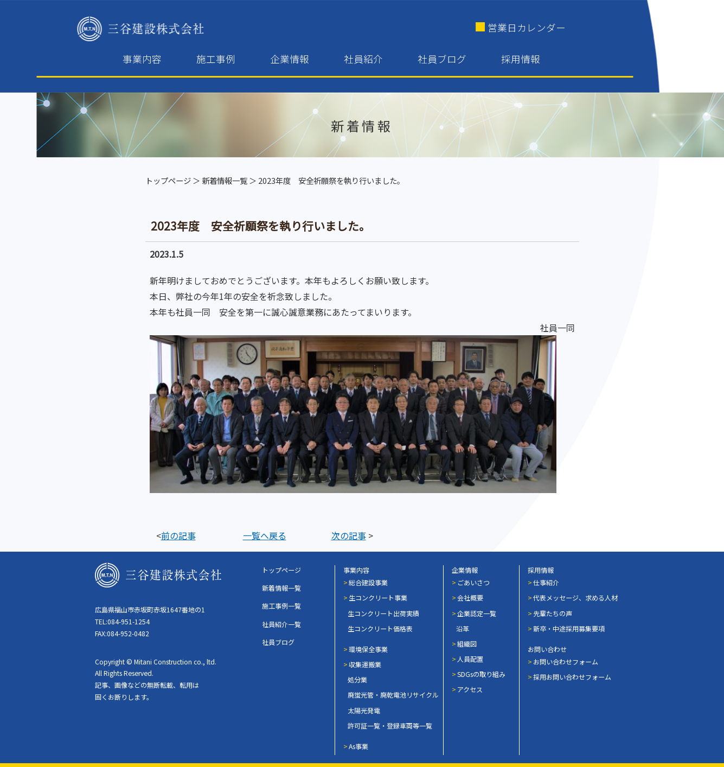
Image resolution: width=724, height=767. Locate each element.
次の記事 (348, 535)
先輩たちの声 (552, 613)
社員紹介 (363, 59)
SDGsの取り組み (481, 674)
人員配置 (470, 658)
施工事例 (215, 59)
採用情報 (520, 59)
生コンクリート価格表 (380, 628)
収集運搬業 (365, 664)
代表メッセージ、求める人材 (575, 597)
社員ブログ (442, 59)
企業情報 (289, 59)
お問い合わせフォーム (565, 661)
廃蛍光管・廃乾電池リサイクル (393, 694)
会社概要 (470, 597)
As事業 (358, 746)
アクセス (470, 689)
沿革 (462, 628)
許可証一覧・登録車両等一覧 (390, 725)
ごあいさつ (473, 582)
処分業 (357, 679)
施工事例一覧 (281, 605)
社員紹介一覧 (281, 624)
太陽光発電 (364, 710)
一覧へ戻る (264, 535)
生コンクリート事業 (378, 597)
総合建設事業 (368, 582)
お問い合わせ (547, 649)
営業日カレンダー (527, 27)
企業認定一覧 (476, 613)
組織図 (467, 643)
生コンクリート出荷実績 (383, 613)
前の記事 (178, 535)
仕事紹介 (546, 582)
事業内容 (142, 59)
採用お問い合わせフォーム (572, 676)
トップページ (168, 180)
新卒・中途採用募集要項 (569, 628)
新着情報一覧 (224, 180)
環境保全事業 (368, 649)
